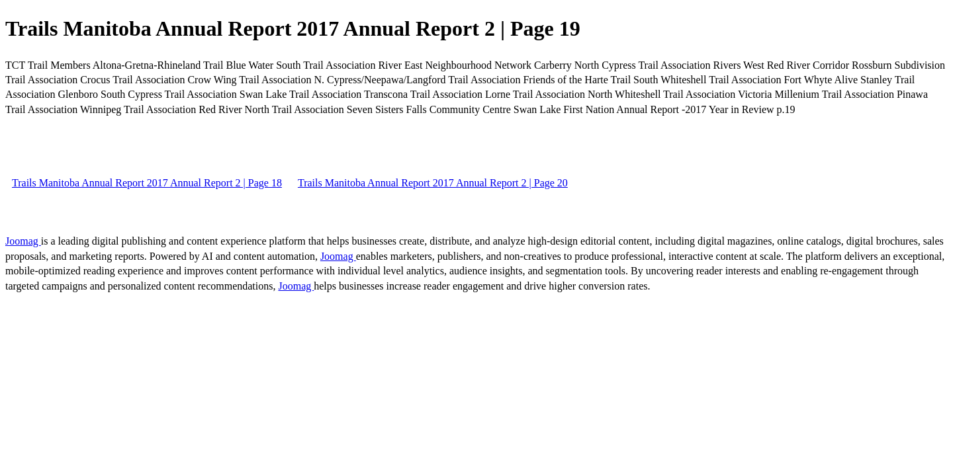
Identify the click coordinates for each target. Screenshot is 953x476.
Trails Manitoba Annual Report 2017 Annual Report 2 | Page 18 (147, 182)
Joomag (23, 241)
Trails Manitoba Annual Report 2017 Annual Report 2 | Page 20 (433, 182)
